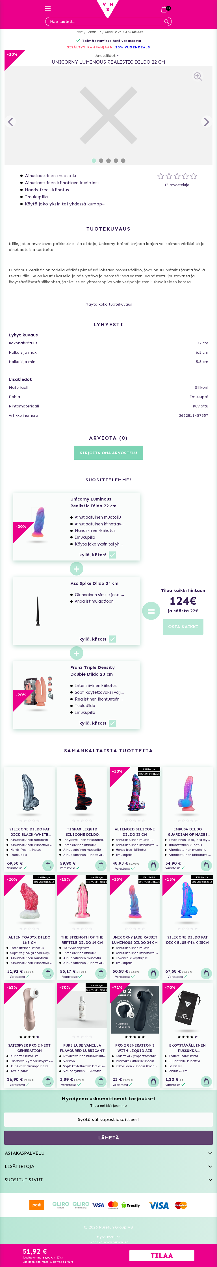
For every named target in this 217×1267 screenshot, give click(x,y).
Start (79, 32)
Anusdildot (134, 32)
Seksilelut (94, 32)
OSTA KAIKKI (183, 626)
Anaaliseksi (113, 32)
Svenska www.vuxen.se (108, 1242)
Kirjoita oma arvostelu (108, 452)
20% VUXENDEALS (132, 47)
